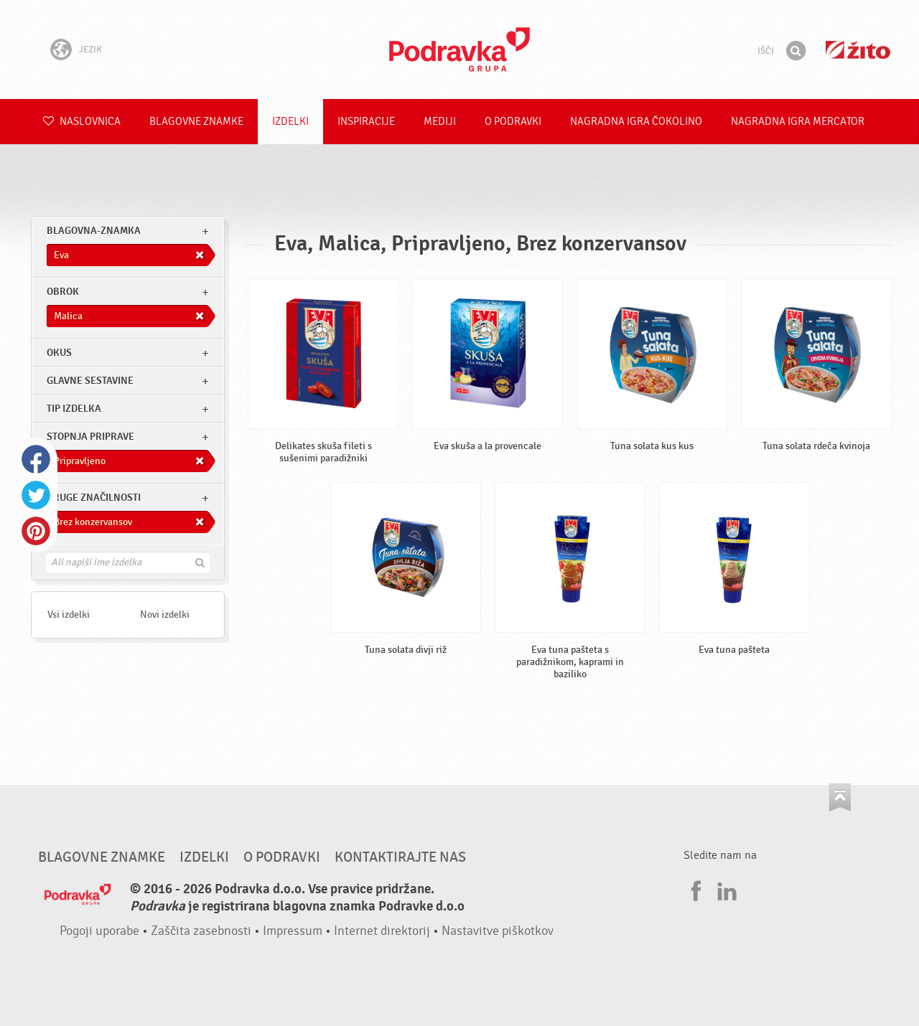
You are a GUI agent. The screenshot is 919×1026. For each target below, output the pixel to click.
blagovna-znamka (94, 231)
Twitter (36, 495)
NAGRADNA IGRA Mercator (797, 122)
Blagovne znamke (196, 122)
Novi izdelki (165, 614)
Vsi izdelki (68, 614)
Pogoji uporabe (99, 930)
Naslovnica (82, 122)
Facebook (36, 459)
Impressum (292, 930)
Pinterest (36, 531)
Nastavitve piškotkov (498, 930)
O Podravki (513, 122)
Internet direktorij (382, 930)
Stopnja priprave (90, 436)
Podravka (459, 49)
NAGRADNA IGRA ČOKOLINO (636, 122)
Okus (59, 353)
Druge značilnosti (94, 497)
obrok (63, 292)
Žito (858, 50)
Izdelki (290, 122)
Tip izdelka (74, 409)
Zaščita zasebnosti (201, 930)
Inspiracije (366, 122)
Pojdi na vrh (840, 797)
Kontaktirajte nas (400, 857)
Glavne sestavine (90, 381)
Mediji (440, 122)
